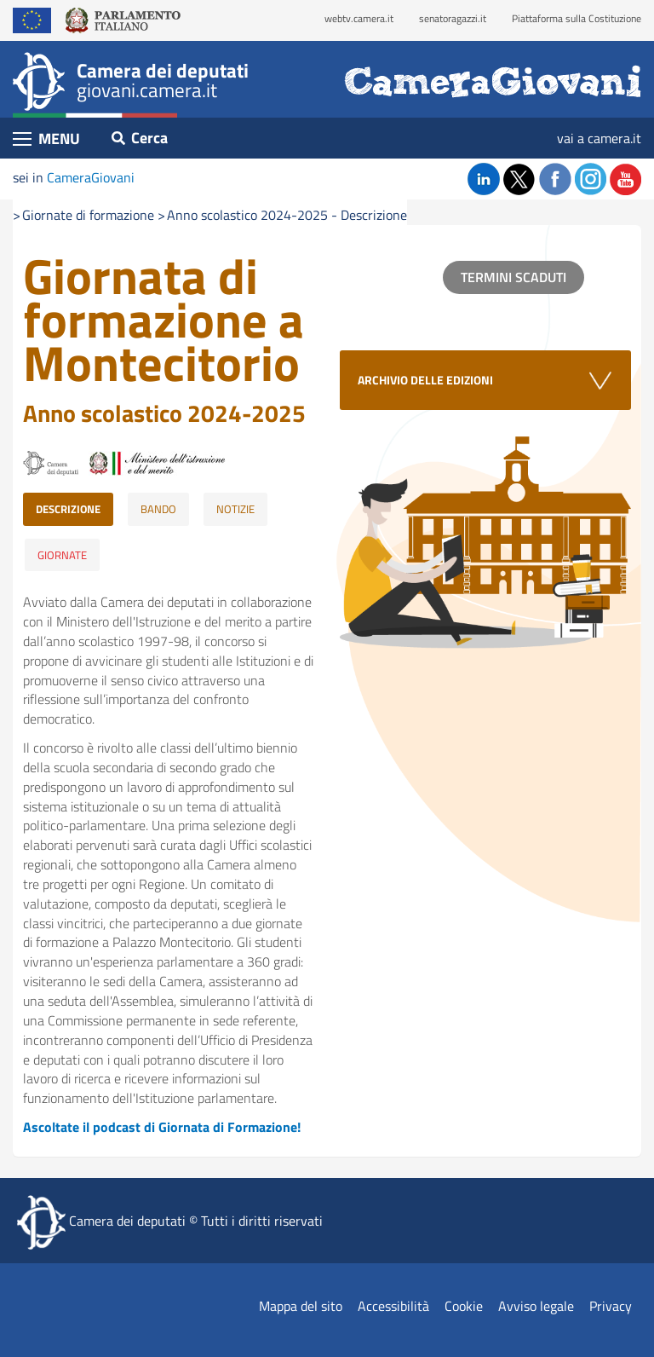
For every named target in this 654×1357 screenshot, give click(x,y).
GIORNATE (62, 554)
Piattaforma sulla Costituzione (576, 18)
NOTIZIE (235, 508)
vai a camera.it (599, 138)
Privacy (610, 1306)
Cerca (140, 137)
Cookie (464, 1306)
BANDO (158, 508)
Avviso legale (536, 1306)
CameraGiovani (91, 177)
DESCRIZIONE (68, 508)
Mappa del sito (300, 1306)
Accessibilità (393, 1306)
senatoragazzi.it (452, 18)
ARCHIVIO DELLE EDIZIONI (425, 380)
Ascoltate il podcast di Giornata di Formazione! (162, 1127)
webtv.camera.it (358, 18)
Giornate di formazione (88, 215)
